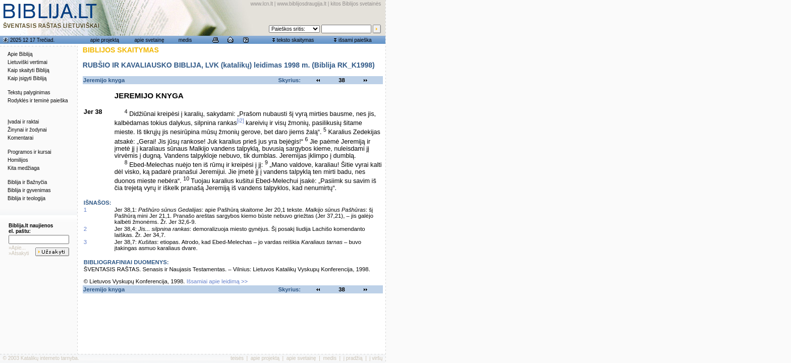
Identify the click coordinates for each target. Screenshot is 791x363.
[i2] (240, 120)
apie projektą (104, 40)
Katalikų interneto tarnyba (49, 358)
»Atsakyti (19, 253)
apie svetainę (149, 40)
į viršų (375, 358)
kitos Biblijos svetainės (355, 4)
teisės (237, 358)
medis (185, 40)
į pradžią (353, 358)
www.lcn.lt (262, 4)
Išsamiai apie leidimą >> (217, 281)
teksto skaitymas (295, 40)
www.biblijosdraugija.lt (301, 4)
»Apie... (17, 248)
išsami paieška (355, 40)
